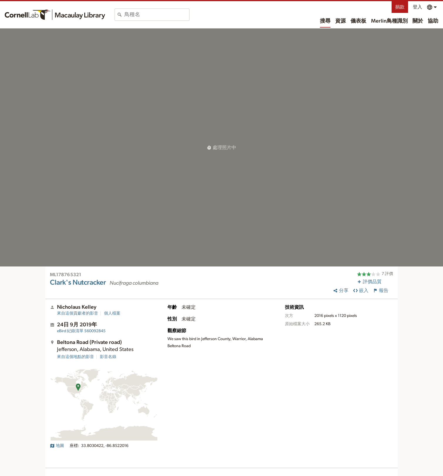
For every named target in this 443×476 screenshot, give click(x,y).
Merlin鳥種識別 (389, 21)
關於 (417, 21)
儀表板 (358, 21)
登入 (417, 7)
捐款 (400, 7)
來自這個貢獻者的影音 (77, 313)
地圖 (57, 446)
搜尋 (325, 21)
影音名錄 (108, 357)
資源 (340, 21)
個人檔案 (112, 313)
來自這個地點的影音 (75, 357)
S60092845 (81, 331)
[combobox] (156, 15)
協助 (433, 21)
